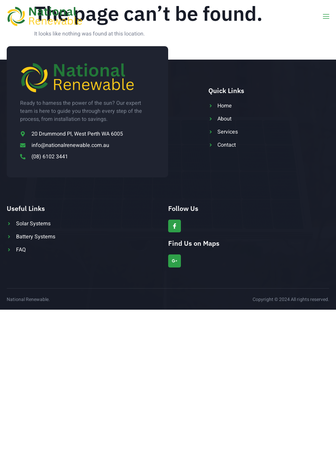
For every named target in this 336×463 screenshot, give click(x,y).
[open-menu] (325, 16)
